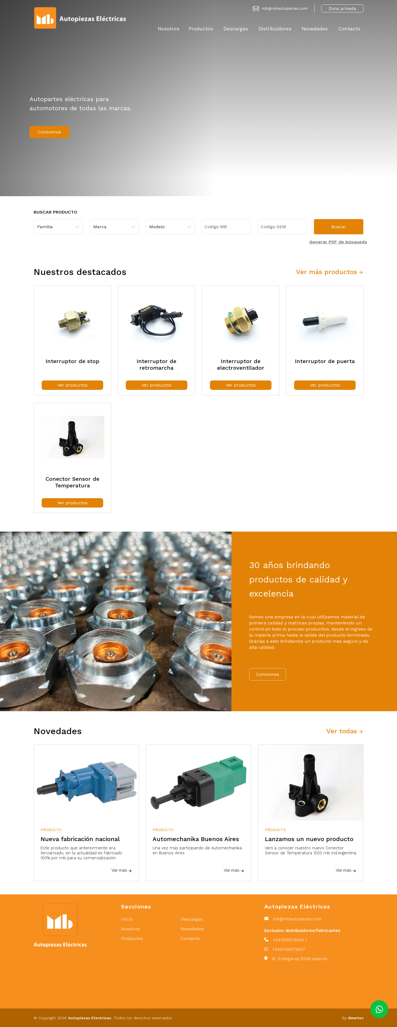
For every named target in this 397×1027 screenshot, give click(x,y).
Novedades (315, 28)
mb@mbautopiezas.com (285, 8)
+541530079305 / (290, 939)
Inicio (126, 919)
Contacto (349, 28)
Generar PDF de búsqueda (338, 242)
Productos (201, 28)
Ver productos (72, 385)
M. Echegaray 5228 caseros (299, 958)
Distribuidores (275, 28)
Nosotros (168, 28)
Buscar (338, 226)
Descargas (235, 28)
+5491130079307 (288, 949)
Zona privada (342, 8)
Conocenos (49, 132)
